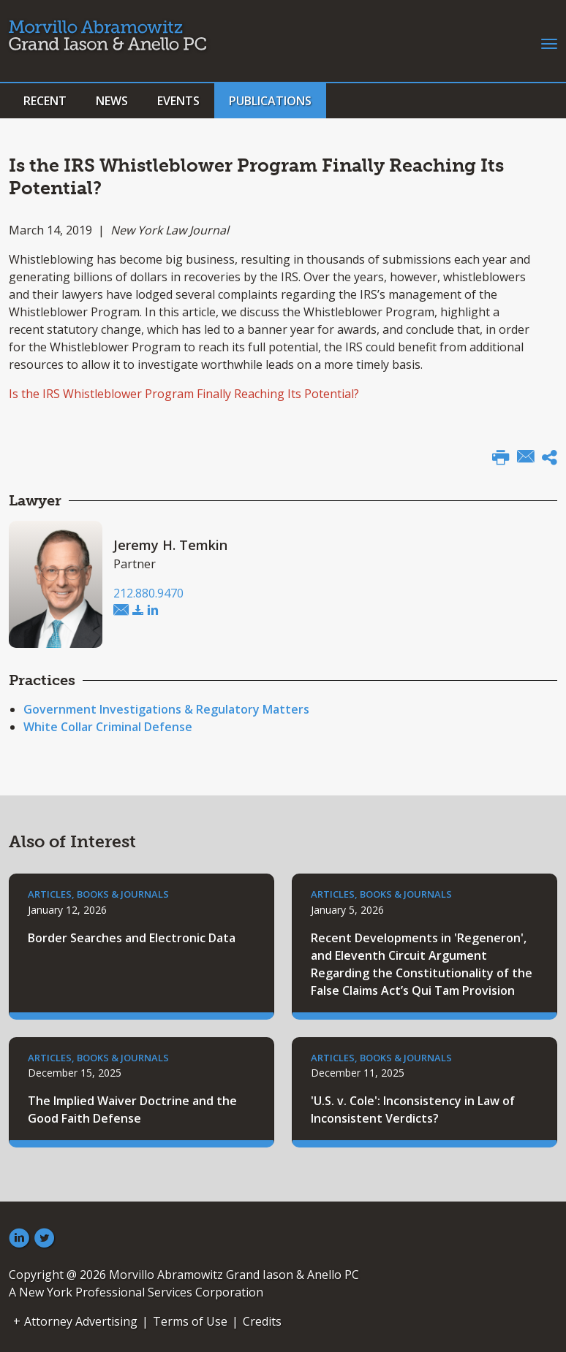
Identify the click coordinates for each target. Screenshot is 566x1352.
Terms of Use (190, 1321)
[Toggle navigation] (549, 42)
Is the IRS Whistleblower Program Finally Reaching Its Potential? (184, 394)
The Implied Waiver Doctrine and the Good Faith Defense (132, 1109)
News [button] (112, 101)
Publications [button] (270, 101)
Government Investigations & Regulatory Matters (166, 709)
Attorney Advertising (80, 1321)
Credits (262, 1321)
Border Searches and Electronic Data (131, 938)
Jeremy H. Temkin (170, 545)
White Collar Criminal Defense (107, 727)
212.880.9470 (148, 593)
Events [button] (178, 101)
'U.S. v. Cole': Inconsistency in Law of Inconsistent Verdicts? (413, 1109)
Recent (45, 101)
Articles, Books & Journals (98, 894)
